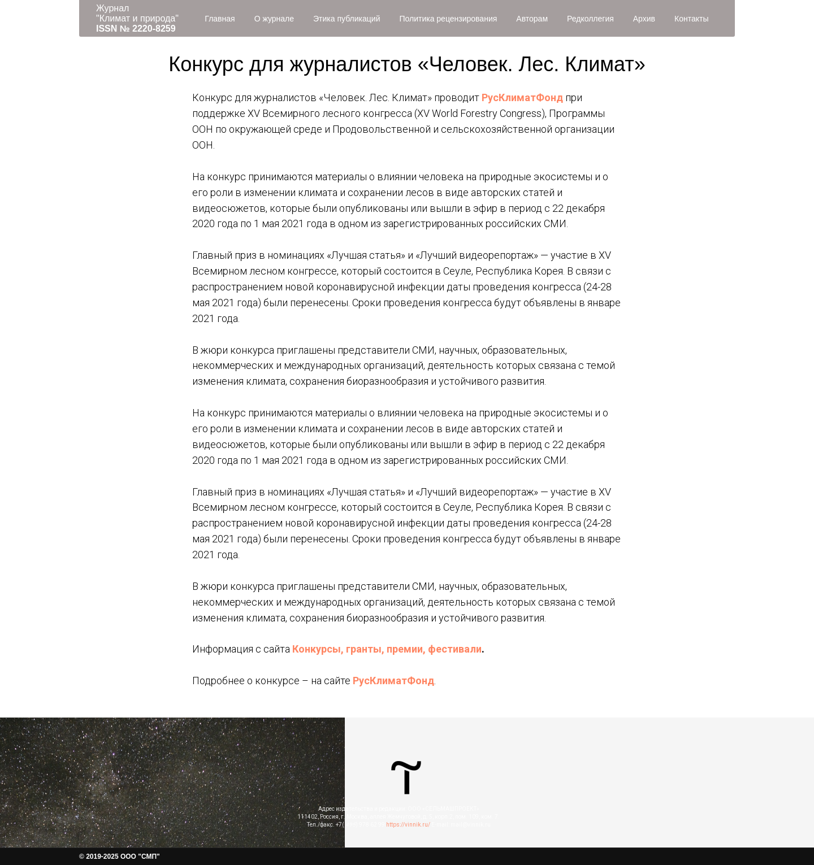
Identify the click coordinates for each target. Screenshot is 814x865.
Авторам (532, 18)
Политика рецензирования (448, 18)
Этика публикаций (346, 18)
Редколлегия (590, 18)
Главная (220, 18)
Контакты (691, 18)
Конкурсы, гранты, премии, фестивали (387, 649)
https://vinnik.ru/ (408, 824)
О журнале (274, 18)
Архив (644, 18)
